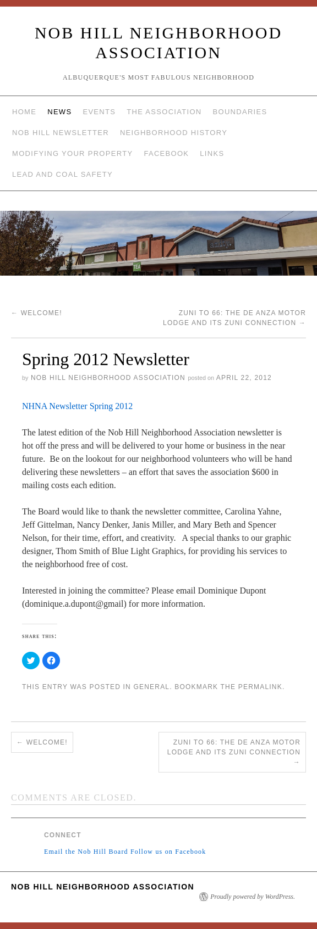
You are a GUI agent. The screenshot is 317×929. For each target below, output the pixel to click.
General (151, 687)
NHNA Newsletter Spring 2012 (77, 406)
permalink (260, 687)
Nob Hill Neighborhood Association (108, 378)
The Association (164, 112)
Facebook (166, 153)
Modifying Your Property (72, 153)
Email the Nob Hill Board (86, 851)
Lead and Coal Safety (62, 174)
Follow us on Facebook (168, 851)
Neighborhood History (173, 132)
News (59, 112)
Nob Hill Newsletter (60, 132)
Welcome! (36, 313)
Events (99, 112)
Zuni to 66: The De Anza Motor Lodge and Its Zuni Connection (233, 752)
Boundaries (240, 112)
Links (212, 153)
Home (24, 112)
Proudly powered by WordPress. (252, 896)
